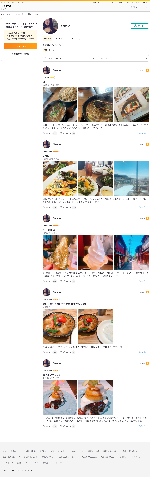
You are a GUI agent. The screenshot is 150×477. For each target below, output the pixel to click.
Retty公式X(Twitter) (108, 457)
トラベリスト (61, 463)
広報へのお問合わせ (110, 451)
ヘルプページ (135, 457)
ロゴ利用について (31, 457)
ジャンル (113, 2)
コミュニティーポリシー (68, 457)
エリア (104, 2)
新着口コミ (129, 2)
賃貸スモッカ (22, 463)
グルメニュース (141, 2)
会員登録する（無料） (21, 54)
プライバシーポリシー (59, 451)
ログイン (143, 7)
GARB (46, 156)
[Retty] (6, 7)
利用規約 (43, 451)
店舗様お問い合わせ (130, 451)
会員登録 (134, 7)
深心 (45, 82)
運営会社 (14, 451)
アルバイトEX (8, 463)
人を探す (94, 2)
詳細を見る (143, 133)
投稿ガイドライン (48, 457)
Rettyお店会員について (11, 457)
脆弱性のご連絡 (93, 451)
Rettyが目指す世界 (28, 451)
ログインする (20, 46)
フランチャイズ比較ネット (42, 463)
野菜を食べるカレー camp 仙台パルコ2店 (64, 304)
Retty (4, 451)
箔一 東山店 (49, 230)
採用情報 (122, 457)
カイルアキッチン (52, 375)
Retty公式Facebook (89, 457)
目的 (120, 2)
